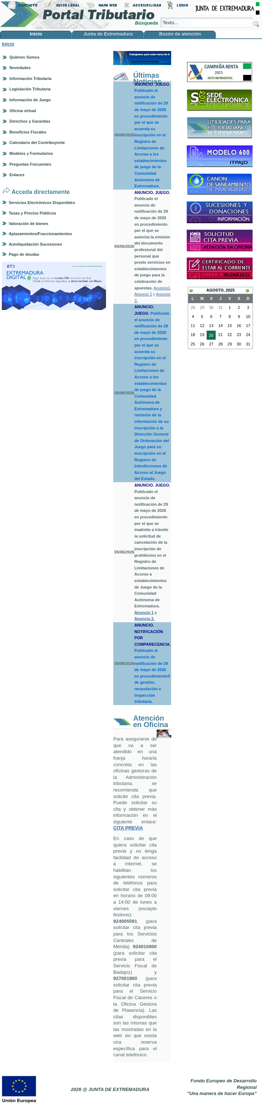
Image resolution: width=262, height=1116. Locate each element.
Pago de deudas (24, 254)
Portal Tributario (77, 14)
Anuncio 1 (143, 612)
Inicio (8, 44)
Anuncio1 (161, 288)
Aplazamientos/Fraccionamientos (40, 234)
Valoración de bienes (28, 223)
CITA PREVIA (128, 828)
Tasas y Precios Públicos (32, 213)
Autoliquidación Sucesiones (35, 244)
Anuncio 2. (144, 618)
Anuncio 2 (143, 294)
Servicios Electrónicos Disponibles (42, 202)
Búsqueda (147, 23)
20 (210, 336)
